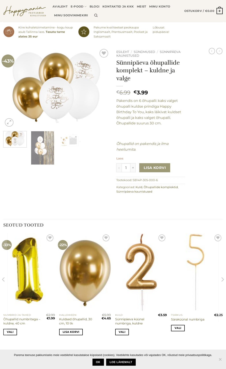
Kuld (139, 187)
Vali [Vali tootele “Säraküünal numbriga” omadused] (178, 328)
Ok (98, 362)
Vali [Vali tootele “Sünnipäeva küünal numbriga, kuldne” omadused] (122, 331)
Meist (141, 6)
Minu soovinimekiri (71, 15)
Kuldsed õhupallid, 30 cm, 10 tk (75, 321)
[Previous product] (219, 51)
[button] (203, 11)
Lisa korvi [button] (71, 331)
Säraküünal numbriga (187, 319)
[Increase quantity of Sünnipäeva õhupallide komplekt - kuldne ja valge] (133, 167)
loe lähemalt (121, 362)
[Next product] (212, 51)
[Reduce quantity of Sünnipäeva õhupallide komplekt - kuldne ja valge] (119, 167)
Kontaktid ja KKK (118, 6)
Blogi (94, 6)
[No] (220, 360)
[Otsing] (96, 15)
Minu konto (159, 6)
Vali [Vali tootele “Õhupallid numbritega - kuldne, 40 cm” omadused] (10, 331)
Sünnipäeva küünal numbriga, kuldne (129, 321)
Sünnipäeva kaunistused (134, 191)
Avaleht (60, 6)
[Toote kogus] (126, 167)
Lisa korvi (155, 168)
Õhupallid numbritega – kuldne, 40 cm (21, 321)
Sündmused (144, 52)
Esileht (122, 52)
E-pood (79, 6)
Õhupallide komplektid (161, 187)
